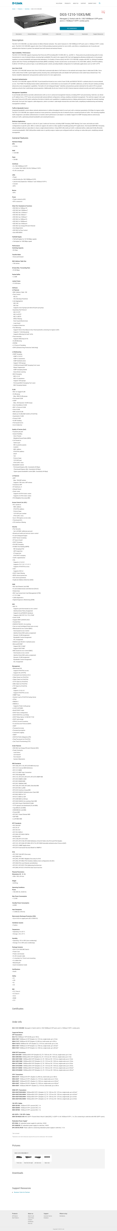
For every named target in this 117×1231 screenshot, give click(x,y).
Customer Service (48, 1216)
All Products (15, 1216)
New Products (15, 1218)
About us (75, 3)
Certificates (45, 34)
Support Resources (98, 34)
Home (13, 9)
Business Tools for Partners (22, 1192)
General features (32, 34)
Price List (30, 1223)
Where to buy (92, 3)
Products (68, 3)
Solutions (59, 3)
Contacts (30, 1219)
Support (83, 3)
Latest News (31, 1218)
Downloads (85, 34)
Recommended (72, 28)
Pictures (72, 34)
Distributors (62, 1216)
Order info (58, 34)
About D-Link (31, 1216)
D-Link (62, 1229)
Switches (27, 9)
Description (19, 34)
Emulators (46, 1218)
